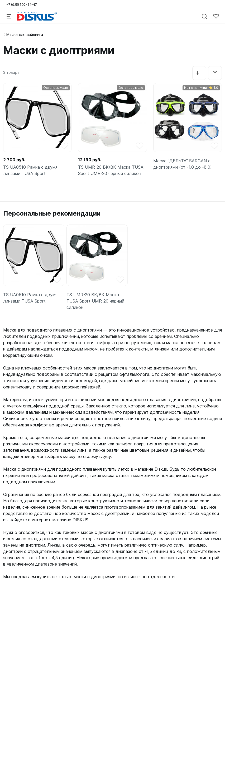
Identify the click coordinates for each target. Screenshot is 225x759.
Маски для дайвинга (24, 34)
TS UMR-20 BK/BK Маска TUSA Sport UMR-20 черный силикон (110, 170)
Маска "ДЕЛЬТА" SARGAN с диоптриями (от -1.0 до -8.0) (182, 164)
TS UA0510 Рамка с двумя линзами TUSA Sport (30, 170)
